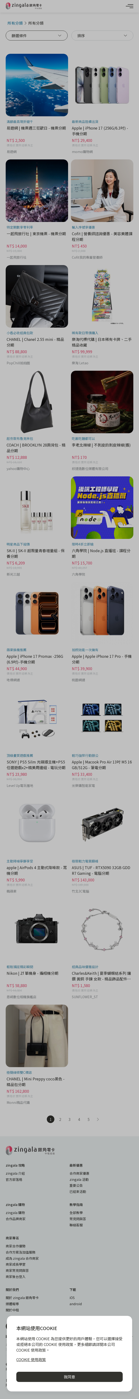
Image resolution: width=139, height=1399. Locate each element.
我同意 (69, 1377)
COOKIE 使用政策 (31, 1359)
